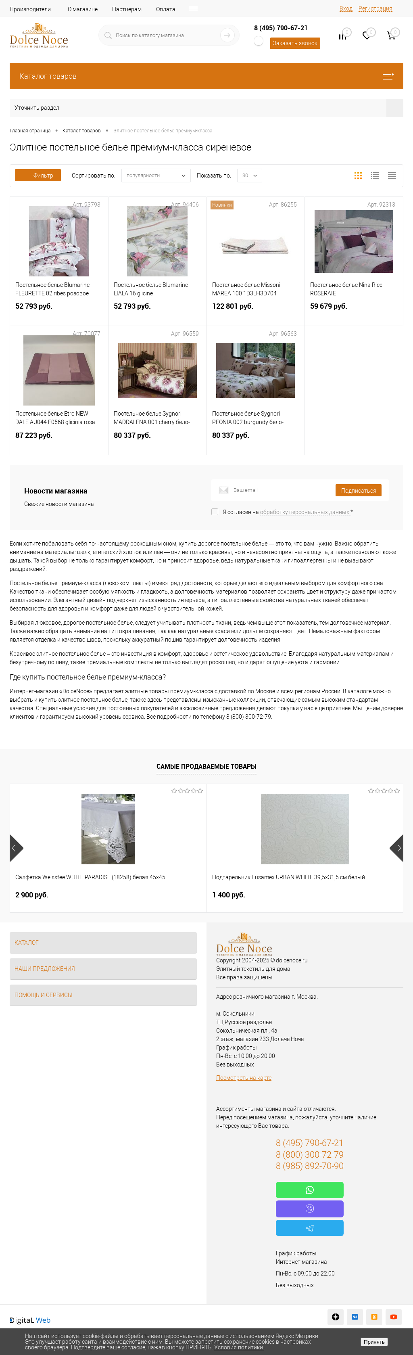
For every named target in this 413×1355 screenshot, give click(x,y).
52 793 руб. (59, 312)
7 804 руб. (294, 895)
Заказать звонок (295, 43)
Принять (374, 1342)
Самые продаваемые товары (206, 766)
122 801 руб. (256, 312)
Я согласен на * (288, 512)
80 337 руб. (157, 442)
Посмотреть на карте (243, 1078)
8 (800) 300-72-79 (310, 1155)
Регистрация (375, 8)
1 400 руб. (162, 895)
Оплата (165, 9)
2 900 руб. (31, 895)
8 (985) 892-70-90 (310, 1166)
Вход (346, 8)
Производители (30, 9)
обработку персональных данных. (305, 512)
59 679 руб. (354, 312)
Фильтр (38, 175)
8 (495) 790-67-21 (281, 27)
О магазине (83, 9)
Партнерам (127, 9)
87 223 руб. (59, 442)
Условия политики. (239, 1347)
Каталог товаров (206, 76)
